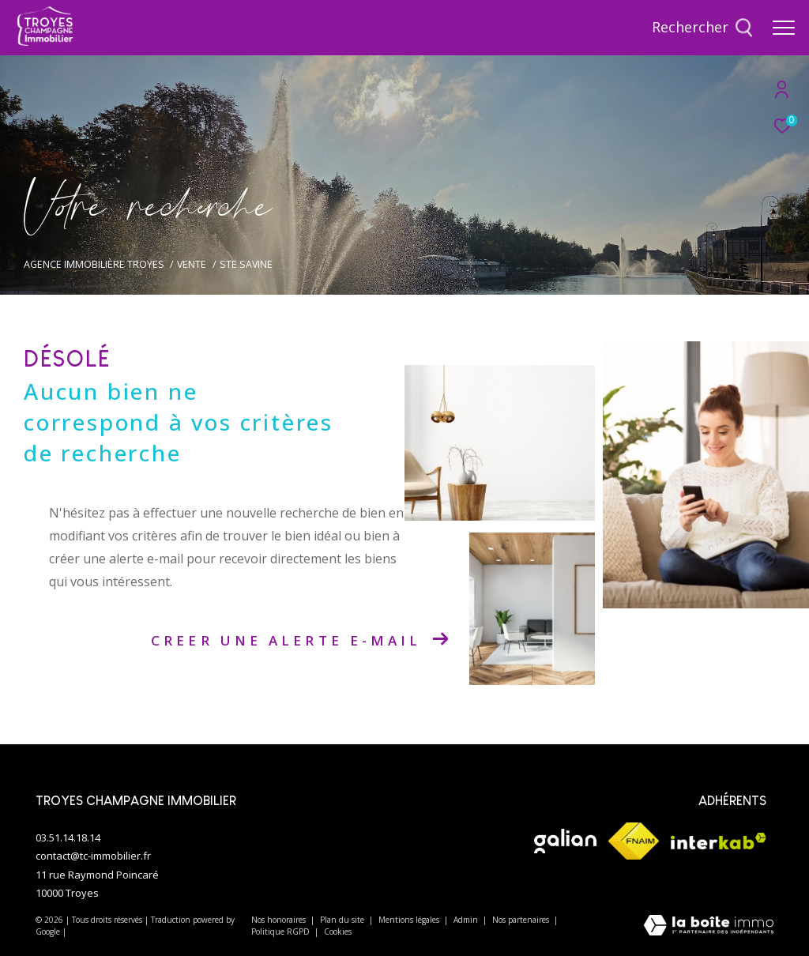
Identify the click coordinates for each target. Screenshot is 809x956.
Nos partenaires (521, 919)
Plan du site (343, 919)
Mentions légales (410, 919)
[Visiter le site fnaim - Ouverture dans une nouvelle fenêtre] (633, 841)
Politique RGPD (280, 931)
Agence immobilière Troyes (94, 264)
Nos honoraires (279, 919)
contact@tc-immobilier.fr (93, 856)
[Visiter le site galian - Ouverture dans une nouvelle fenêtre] (565, 841)
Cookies (338, 932)
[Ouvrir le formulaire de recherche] (702, 28)
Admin (466, 919)
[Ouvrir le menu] (783, 27)
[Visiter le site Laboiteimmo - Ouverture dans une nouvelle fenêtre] (708, 926)
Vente (191, 264)
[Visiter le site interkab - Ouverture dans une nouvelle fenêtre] (718, 841)
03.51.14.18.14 (68, 837)
